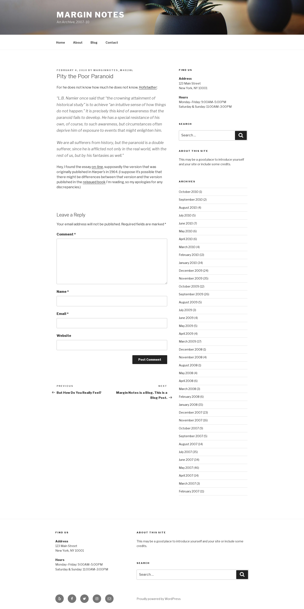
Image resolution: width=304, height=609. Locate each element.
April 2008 (186, 381)
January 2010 (188, 263)
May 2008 (186, 373)
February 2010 (189, 255)
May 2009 (186, 326)
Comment (66, 234)
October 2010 (188, 192)
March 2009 (187, 341)
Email (63, 314)
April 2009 (186, 333)
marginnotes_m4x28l (113, 70)
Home (60, 42)
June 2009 (186, 318)
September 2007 (191, 436)
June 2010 (186, 223)
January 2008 (188, 404)
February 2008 (189, 396)
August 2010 (188, 207)
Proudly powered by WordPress (159, 599)
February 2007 (189, 491)
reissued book (94, 182)
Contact (112, 42)
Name (63, 292)
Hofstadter (148, 87)
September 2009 (191, 294)
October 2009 (189, 286)
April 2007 (186, 475)
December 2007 (190, 412)
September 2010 (191, 199)
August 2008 (188, 365)
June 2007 (186, 459)
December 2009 (190, 270)
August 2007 (188, 444)
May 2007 (186, 467)
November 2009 (190, 278)
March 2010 (187, 247)
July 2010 (185, 215)
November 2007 (190, 420)
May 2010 (186, 231)
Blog (94, 42)
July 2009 (185, 310)
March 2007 (187, 483)
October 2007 (189, 428)
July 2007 (185, 452)
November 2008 (190, 357)
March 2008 (187, 389)
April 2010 (186, 239)
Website (64, 336)
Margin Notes (91, 14)
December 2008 (190, 349)
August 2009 (188, 302)
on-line (97, 167)
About (78, 42)
